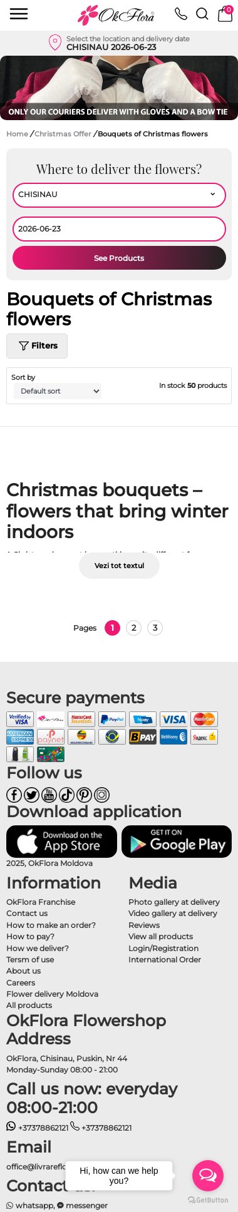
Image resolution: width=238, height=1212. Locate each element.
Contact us (27, 913)
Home (17, 134)
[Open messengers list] (208, 1175)
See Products (119, 258)
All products (29, 1005)
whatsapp (29, 1205)
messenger (82, 1205)
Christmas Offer (63, 134)
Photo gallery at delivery (174, 902)
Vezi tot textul (119, 565)
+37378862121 (37, 1128)
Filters (37, 346)
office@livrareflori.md (46, 1166)
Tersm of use (30, 959)
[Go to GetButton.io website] (208, 1199)
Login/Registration (163, 948)
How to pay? (30, 936)
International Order (164, 959)
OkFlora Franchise (40, 902)
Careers (20, 982)
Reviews (144, 925)
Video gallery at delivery (172, 913)
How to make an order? (51, 925)
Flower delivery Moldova (52, 994)
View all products (160, 936)
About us (23, 970)
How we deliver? (37, 948)
